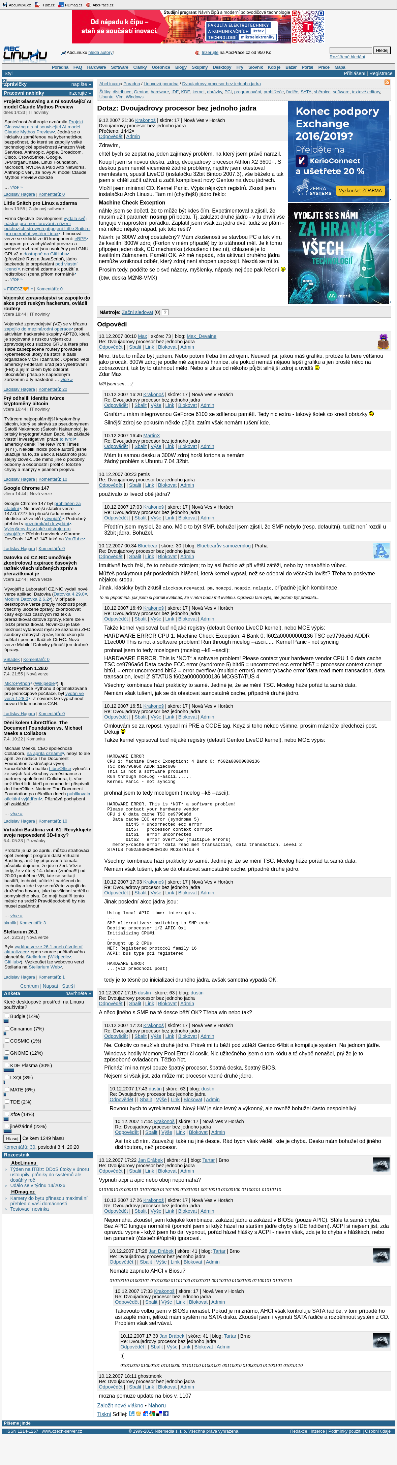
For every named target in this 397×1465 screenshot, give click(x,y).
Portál (307, 67)
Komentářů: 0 (51, 194)
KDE (185, 91)
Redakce (298, 1460)
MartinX (151, 435)
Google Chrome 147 (26, 488)
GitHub (11, 961)
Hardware (96, 67)
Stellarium (36, 956)
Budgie (15, 1016)
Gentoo (141, 91)
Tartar (208, 1189)
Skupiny (200, 67)
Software (119, 67)
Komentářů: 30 (19, 1147)
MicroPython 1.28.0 (25, 668)
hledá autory (100, 52)
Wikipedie (45, 683)
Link (149, 347)
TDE (12, 1102)
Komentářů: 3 (33, 922)
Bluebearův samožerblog (224, 545)
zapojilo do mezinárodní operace (37, 328)
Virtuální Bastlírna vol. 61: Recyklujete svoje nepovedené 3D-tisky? (47, 832)
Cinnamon (18, 1028)
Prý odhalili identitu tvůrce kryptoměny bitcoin (33, 400)
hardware (160, 91)
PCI (228, 91)
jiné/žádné (18, 1126)
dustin (144, 1022)
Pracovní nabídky (24, 93)
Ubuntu (106, 96)
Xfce (12, 1114)
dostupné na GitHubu (45, 253)
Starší (68, 986)
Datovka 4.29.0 (69, 594)
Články (140, 67)
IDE (175, 91)
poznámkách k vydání (47, 523)
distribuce (122, 91)
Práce (323, 67)
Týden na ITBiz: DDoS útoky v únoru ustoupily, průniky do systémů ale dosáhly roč (49, 1175)
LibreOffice (60, 768)
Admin (133, 136)
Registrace (381, 73)
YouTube (74, 538)
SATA (306, 91)
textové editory (366, 91)
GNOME (16, 1053)
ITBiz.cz (44, 5)
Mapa (340, 67)
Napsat (50, 986)
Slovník (255, 67)
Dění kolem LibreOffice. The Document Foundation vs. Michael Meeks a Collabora (42, 728)
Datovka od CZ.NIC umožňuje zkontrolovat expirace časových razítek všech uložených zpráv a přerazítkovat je (40, 565)
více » (16, 187)
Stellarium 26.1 (20, 931)
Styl (8, 73)
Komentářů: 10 (52, 479)
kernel (199, 91)
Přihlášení (354, 73)
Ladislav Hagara (19, 194)
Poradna (60, 67)
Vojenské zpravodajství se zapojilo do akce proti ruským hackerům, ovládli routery (46, 303)
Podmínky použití (344, 1460)
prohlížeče (274, 91)
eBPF (80, 238)
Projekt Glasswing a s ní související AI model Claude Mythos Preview (47, 104)
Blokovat (167, 347)
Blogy (181, 67)
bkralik (9, 922)
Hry (239, 67)
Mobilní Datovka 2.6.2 (26, 599)
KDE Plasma (21, 1065)
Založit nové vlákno (120, 1435)
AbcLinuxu (23, 1163)
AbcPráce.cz (99, 5)
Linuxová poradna (161, 83)
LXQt (13, 1077)
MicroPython (17, 683)
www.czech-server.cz (62, 1460)
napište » (81, 84)
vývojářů (53, 518)
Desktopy (222, 67)
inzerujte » (80, 93)
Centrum (29, 986)
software (341, 91)
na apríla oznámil (44, 753)
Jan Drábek (150, 1189)
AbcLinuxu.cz (16, 5)
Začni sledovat (137, 312)
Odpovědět (110, 136)
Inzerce (318, 1460)
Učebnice (161, 67)
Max (142, 336)
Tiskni (104, 1443)
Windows (135, 96)
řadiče (292, 91)
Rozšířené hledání (347, 56)
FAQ (77, 67)
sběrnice (322, 91)
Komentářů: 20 (52, 389)
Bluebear (147, 545)
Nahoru (157, 1435)
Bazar (291, 67)
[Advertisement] (176, 293)
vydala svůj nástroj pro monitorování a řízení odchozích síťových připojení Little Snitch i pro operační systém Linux (47, 226)
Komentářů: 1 (51, 977)
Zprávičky (15, 84)
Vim (119, 96)
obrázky (214, 91)
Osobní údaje (378, 1460)
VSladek (11, 659)
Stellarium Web (44, 966)
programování (247, 91)
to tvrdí (67, 439)
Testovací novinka (29, 1209)
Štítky (105, 91)
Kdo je (274, 67)
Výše (156, 405)
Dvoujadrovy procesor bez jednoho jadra (221, 83)
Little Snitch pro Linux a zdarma (40, 203)
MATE (14, 1089)
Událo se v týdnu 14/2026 (37, 1185)
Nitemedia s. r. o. (171, 1460)
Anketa (12, 993)
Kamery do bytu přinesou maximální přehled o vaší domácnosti (49, 1201)
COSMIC (17, 1041)
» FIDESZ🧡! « (18, 288)
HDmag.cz (70, 5)
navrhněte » (78, 993)
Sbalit (135, 347)
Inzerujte (210, 52)
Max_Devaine (201, 336)
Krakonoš (145, 120)
